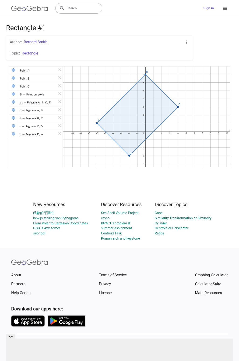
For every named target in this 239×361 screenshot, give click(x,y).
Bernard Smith (35, 42)
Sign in (209, 8)
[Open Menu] (225, 8)
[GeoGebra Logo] (29, 8)
